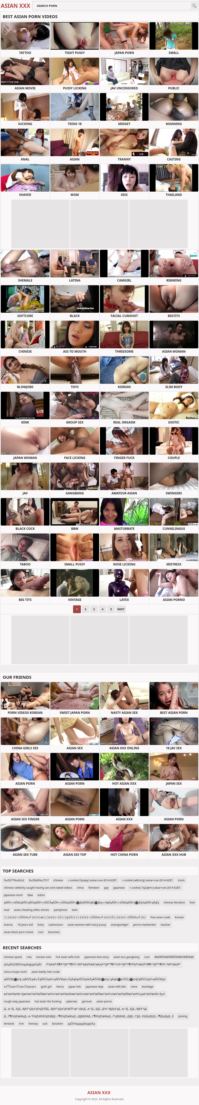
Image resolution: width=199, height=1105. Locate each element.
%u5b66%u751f (39, 880)
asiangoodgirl (119, 924)
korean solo (43, 957)
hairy (41, 924)
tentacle (9, 1023)
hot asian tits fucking (48, 1001)
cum (40, 932)
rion (21, 1023)
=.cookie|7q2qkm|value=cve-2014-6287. (155, 887)
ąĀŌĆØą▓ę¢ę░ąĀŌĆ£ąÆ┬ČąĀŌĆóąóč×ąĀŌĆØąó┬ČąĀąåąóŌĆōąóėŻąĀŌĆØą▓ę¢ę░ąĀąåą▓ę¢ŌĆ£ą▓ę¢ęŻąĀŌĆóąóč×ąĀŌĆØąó (84, 979)
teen (75, 910)
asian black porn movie (18, 932)
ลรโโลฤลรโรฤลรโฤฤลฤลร (20, 986)
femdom (93, 887)
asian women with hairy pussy (87, 924)
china (80, 887)
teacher (165, 924)
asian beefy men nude (45, 972)
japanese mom (13, 895)
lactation (57, 1023)
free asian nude (160, 917)
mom (181, 880)
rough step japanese (17, 1001)
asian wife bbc (117, 986)
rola (29, 957)
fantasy (33, 1023)
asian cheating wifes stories (31, 910)
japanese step (94, 986)
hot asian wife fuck (68, 957)
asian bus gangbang (126, 957)
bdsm (41, 895)
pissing (182, 1016)
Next (121, 609)
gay (106, 887)
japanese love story (96, 957)
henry (60, 986)
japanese (119, 887)
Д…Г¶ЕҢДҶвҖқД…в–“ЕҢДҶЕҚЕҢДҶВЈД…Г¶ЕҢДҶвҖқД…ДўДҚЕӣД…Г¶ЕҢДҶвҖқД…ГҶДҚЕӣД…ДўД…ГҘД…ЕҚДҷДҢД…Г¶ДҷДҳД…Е (89, 1016)
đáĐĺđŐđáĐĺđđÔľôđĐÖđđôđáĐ (174, 957)
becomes (54, 932)
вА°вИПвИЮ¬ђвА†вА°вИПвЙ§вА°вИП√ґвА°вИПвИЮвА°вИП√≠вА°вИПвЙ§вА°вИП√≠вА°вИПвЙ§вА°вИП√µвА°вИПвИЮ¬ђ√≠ (84, 994)
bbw (30, 895)
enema (8, 924)
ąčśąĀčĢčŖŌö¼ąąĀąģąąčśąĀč (23, 964)
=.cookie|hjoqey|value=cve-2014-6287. (92, 880)
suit (45, 1023)
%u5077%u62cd (14, 880)
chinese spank (13, 957)
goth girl (46, 986)
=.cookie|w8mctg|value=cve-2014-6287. (147, 880)
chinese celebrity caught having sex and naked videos (38, 887)
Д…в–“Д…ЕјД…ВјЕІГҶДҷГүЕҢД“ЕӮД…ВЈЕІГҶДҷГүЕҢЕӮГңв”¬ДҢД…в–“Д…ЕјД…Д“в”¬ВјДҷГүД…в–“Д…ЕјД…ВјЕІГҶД (75, 1009)
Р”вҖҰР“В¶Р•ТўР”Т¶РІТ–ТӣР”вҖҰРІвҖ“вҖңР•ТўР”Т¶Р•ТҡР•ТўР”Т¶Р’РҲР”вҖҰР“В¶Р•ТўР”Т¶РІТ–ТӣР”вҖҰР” (113, 964)
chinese (58, 880)
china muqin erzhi (15, 972)
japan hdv (74, 986)
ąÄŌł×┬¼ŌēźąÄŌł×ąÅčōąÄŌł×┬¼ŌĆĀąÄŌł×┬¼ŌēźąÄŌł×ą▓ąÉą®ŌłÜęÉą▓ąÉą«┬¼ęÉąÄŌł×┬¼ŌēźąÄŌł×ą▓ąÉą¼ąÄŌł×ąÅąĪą (81, 902)
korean (179, 917)
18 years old (25, 924)
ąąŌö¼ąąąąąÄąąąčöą (81, 1023)
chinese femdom (174, 902)
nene (134, 986)
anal (6, 910)
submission (56, 924)
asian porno (104, 1001)
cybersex (71, 1001)
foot (192, 902)
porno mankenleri (144, 924)
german (87, 1001)
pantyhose (60, 910)
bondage (147, 986)
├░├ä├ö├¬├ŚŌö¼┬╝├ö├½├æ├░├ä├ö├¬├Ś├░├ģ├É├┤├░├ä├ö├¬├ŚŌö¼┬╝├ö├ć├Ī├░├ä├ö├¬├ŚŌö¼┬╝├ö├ (75, 917)
